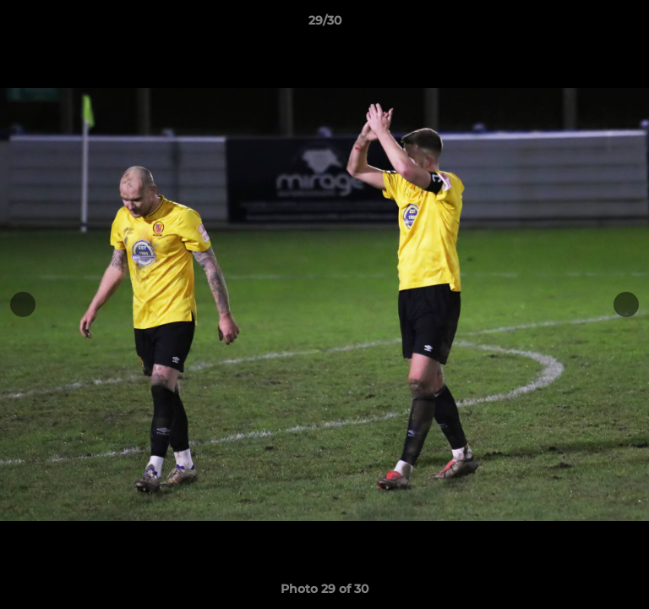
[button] (629, 24)
